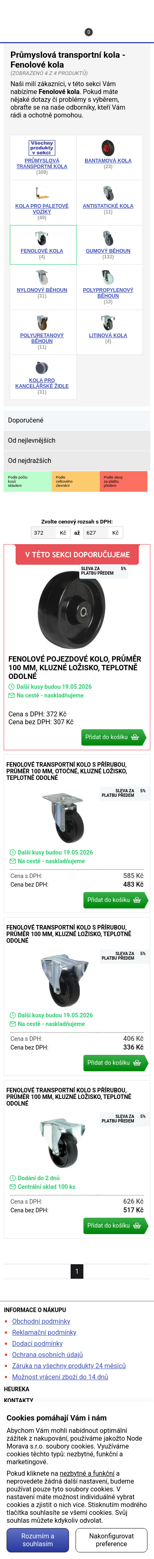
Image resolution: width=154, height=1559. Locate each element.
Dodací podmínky (37, 1344)
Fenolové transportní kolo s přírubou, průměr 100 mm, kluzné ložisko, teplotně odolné (76, 996)
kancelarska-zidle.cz (77, 9)
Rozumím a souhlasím (37, 1540)
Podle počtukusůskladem (18, 481)
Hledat (12, 27)
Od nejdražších (29, 461)
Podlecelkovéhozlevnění (64, 481)
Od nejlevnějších (31, 440)
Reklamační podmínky (44, 1332)
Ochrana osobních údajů (47, 1355)
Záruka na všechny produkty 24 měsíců (69, 1366)
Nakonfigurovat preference (111, 1540)
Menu (132, 27)
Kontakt (67, 27)
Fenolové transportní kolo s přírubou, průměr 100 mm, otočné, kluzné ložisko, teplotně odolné (76, 834)
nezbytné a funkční (87, 1473)
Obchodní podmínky (41, 1321)
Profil (40, 27)
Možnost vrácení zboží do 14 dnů (60, 1377)
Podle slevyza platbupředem (113, 481)
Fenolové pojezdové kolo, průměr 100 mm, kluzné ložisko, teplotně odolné (76, 647)
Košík (90, 32)
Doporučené (25, 420)
